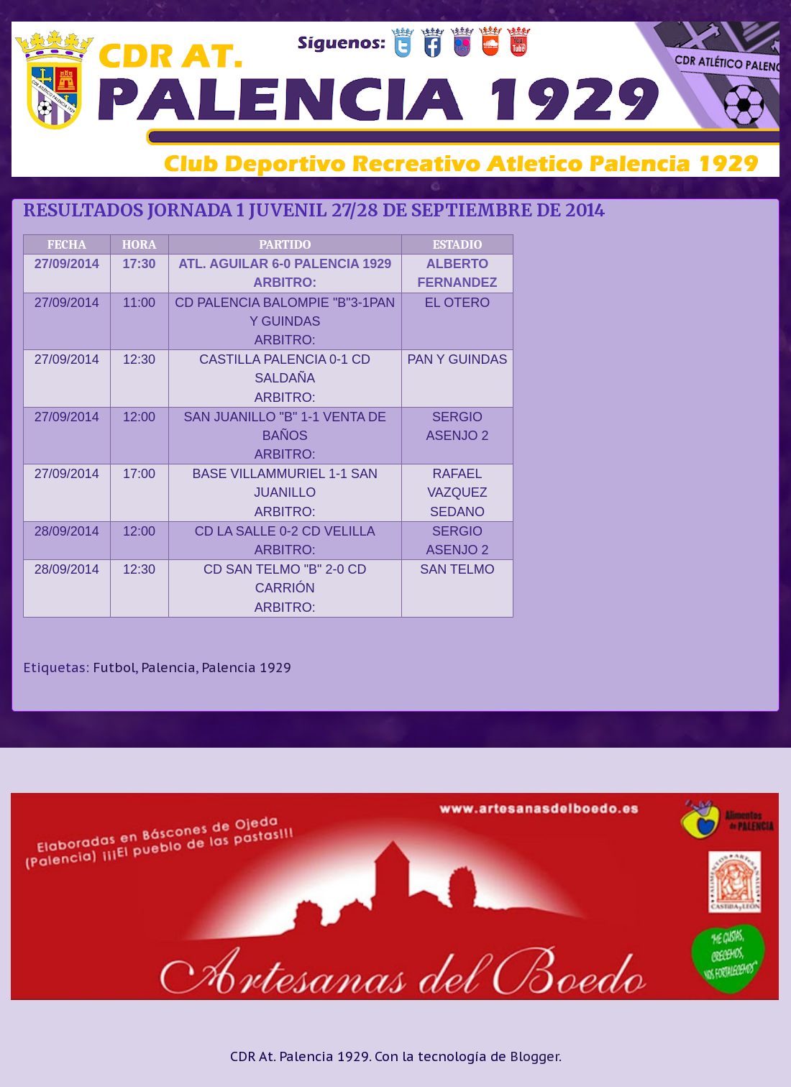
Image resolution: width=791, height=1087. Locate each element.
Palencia (168, 667)
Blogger (534, 1056)
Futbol (114, 667)
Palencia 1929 (246, 667)
